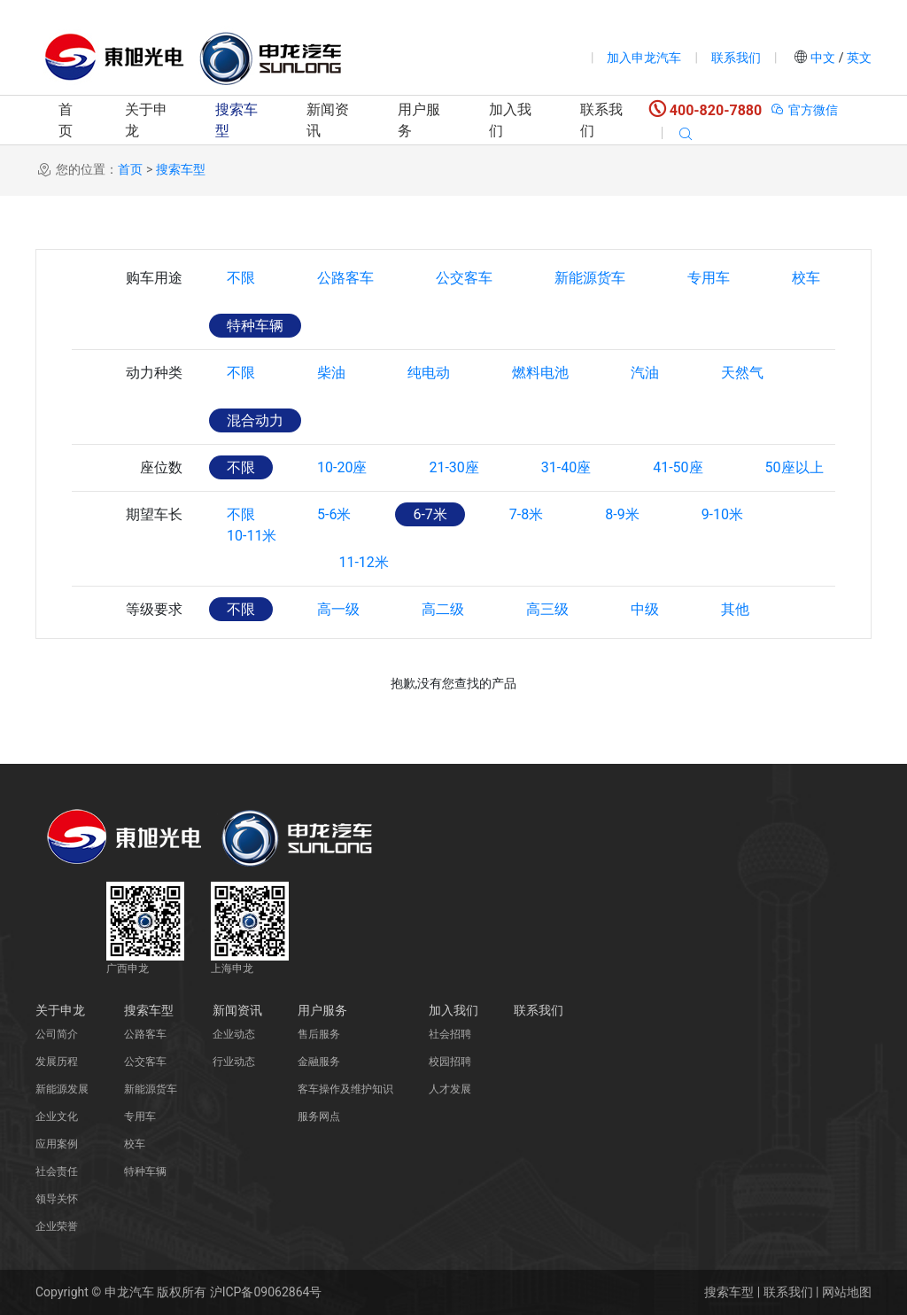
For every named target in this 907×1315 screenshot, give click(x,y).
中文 (823, 58)
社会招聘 (450, 1034)
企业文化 (56, 1116)
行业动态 (234, 1061)
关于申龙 (146, 120)
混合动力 (255, 420)
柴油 (331, 372)
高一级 (338, 609)
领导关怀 (56, 1199)
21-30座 (453, 467)
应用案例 (56, 1144)
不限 (241, 277)
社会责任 (56, 1171)
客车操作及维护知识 (345, 1089)
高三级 (547, 609)
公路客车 (345, 277)
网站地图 (847, 1292)
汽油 (645, 372)
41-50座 (677, 467)
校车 (806, 277)
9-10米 (722, 514)
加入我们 (510, 120)
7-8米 (526, 514)
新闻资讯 (327, 120)
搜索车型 (236, 120)
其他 (735, 609)
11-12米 (363, 562)
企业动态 (234, 1034)
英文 (858, 58)
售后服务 (319, 1034)
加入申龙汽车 (644, 58)
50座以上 (794, 467)
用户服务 (419, 120)
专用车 (708, 277)
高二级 (443, 609)
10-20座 (342, 467)
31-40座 (566, 467)
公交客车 (464, 277)
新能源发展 (62, 1089)
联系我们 (736, 58)
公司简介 (56, 1034)
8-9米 (622, 514)
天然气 (742, 372)
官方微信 (804, 110)
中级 (645, 609)
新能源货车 (589, 277)
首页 (65, 120)
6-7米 (429, 514)
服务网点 (319, 1116)
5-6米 (334, 514)
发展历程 (56, 1061)
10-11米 (251, 562)
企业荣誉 (56, 1226)
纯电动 (428, 372)
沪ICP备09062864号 (266, 1292)
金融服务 (319, 1061)
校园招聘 (450, 1061)
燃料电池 (540, 372)
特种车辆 (255, 325)
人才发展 (450, 1089)
